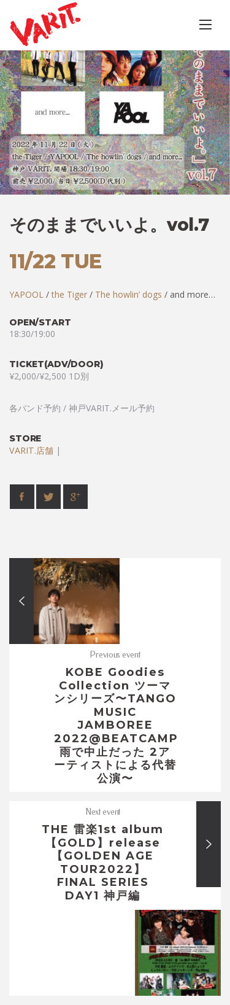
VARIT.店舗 (31, 450)
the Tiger (69, 294)
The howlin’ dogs (128, 294)
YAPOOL (26, 294)
